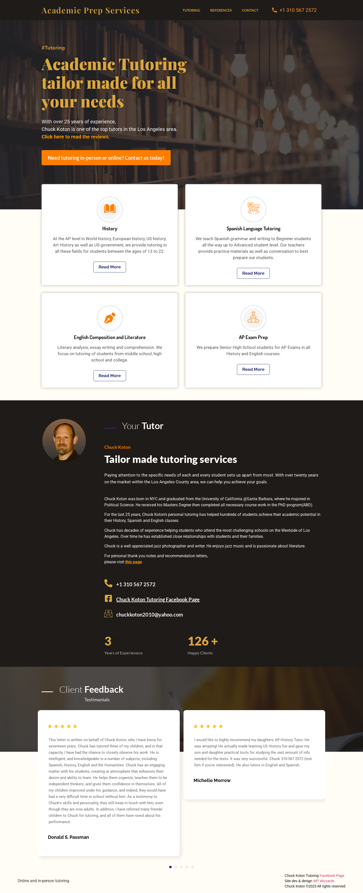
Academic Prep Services (91, 10)
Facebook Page (332, 876)
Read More (110, 266)
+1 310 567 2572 (298, 10)
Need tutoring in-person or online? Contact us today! (106, 158)
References (221, 10)
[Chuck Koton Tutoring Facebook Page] (108, 598)
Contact (250, 10)
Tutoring (191, 10)
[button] (170, 867)
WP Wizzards (323, 881)
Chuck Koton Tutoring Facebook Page (158, 599)
